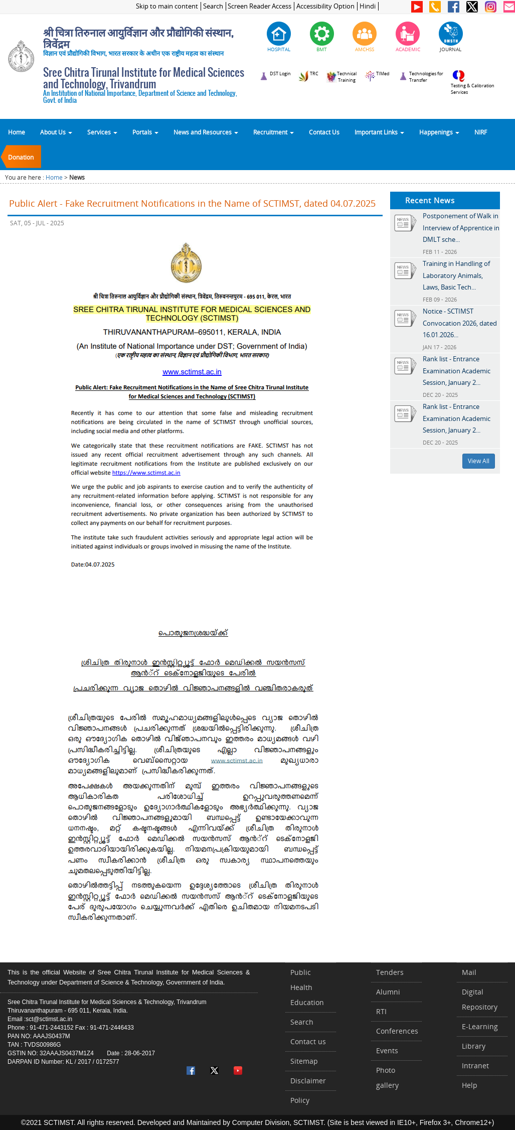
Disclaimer (308, 1080)
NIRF (480, 132)
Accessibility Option (325, 6)
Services (102, 132)
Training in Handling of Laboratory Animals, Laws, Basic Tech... (456, 275)
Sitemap (304, 1061)
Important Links (379, 132)
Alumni (388, 992)
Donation (21, 157)
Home (16, 132)
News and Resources (206, 132)
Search (213, 6)
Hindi (368, 6)
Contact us (308, 1041)
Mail (469, 972)
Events (387, 1050)
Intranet (475, 1065)
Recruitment (273, 132)
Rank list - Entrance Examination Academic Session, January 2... (456, 370)
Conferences (397, 1031)
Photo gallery (387, 1077)
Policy (299, 1100)
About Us (56, 132)
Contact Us (324, 132)
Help (469, 1085)
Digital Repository (479, 999)
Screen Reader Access (259, 6)
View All (478, 461)
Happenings (439, 132)
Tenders (390, 972)
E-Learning (480, 1026)
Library (473, 1046)
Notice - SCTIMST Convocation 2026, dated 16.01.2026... (460, 323)
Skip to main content (167, 6)
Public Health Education (307, 987)
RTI (381, 1011)
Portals (145, 132)
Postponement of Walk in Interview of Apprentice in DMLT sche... (461, 227)
